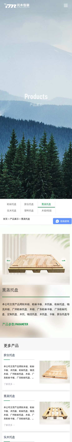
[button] (8, 260)
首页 (5, 219)
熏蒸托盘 (25, 219)
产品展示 (14, 219)
